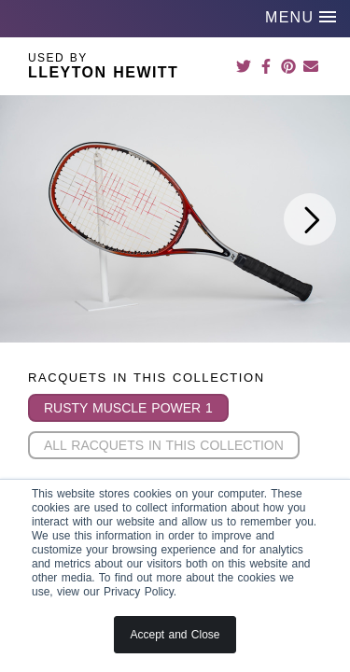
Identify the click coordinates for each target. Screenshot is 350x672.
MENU (300, 17)
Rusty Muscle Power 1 (128, 407)
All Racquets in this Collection (164, 445)
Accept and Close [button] (174, 634)
